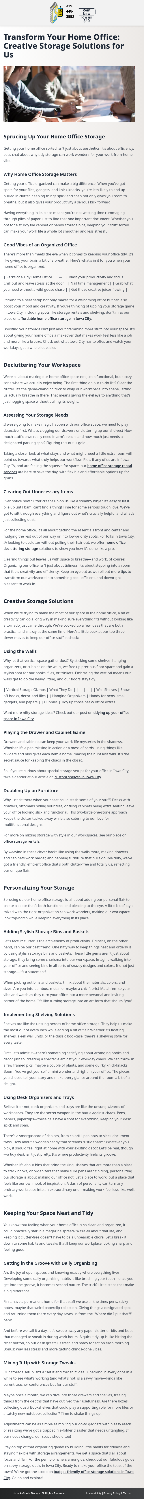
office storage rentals (21, 841)
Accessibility (93, 1493)
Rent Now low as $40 (86, 11)
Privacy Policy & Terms (117, 1493)
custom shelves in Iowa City (77, 777)
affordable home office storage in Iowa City (55, 318)
